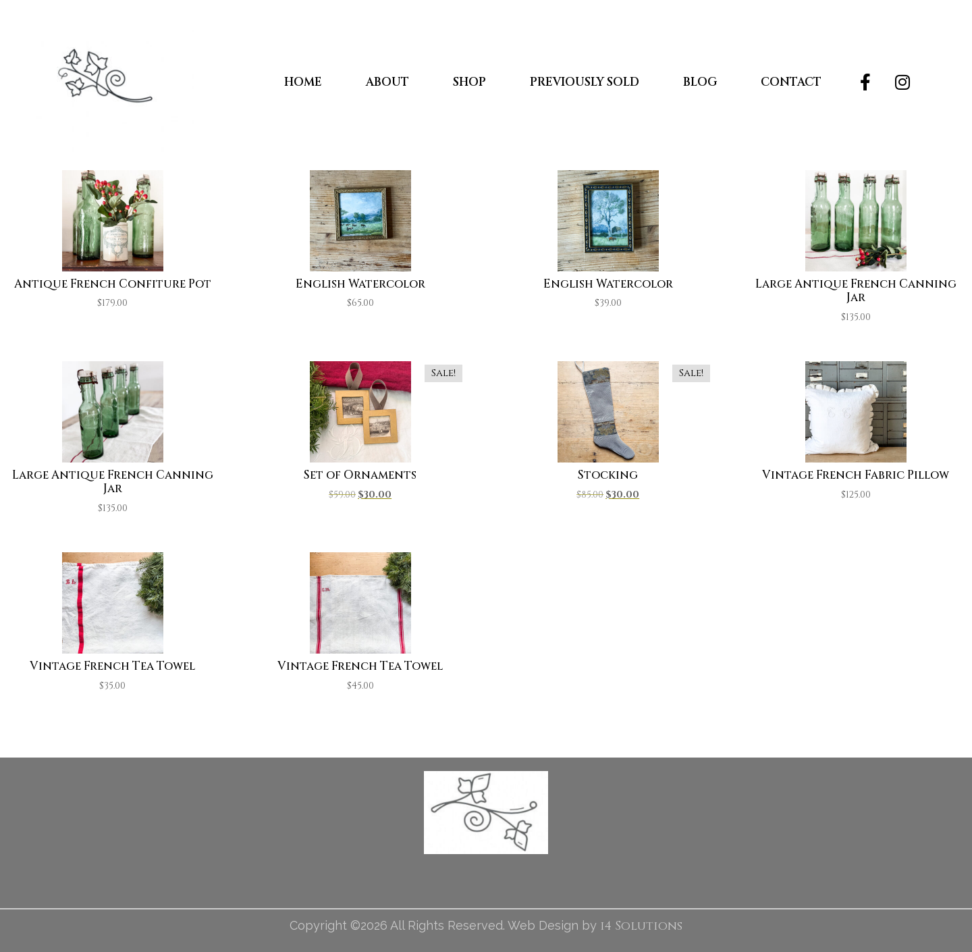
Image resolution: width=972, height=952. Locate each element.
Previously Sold (584, 82)
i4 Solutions (641, 926)
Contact (791, 82)
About (387, 82)
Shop (469, 82)
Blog (700, 82)
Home (303, 82)
